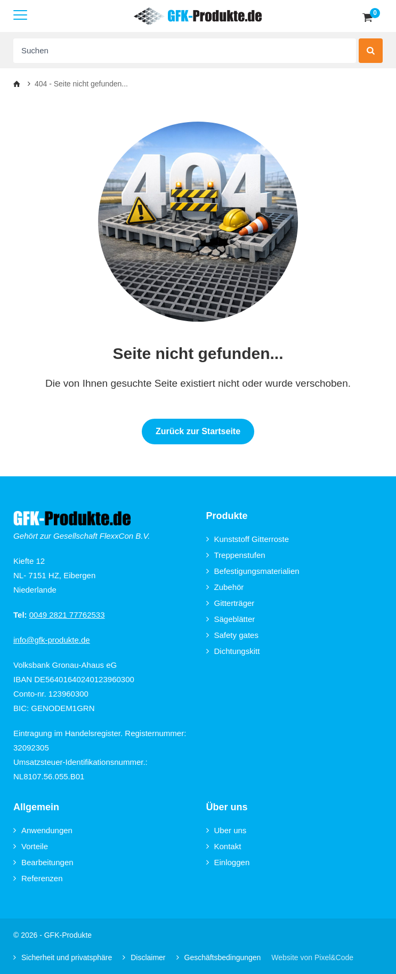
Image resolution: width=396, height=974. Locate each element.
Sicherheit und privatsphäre (62, 957)
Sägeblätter (230, 619)
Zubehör (225, 587)
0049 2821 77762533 (67, 614)
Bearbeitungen (43, 862)
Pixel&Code (333, 957)
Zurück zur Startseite (198, 431)
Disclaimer (144, 957)
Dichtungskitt (233, 651)
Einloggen (228, 862)
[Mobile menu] (20, 16)
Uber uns (226, 830)
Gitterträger (230, 603)
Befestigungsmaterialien (253, 571)
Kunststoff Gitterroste (247, 539)
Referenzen (38, 878)
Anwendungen (42, 830)
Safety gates (232, 635)
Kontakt (223, 846)
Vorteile (30, 846)
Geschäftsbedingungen (218, 957)
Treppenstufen (235, 555)
